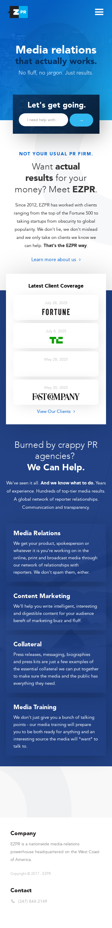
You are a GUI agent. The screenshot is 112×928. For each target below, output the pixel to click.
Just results (78, 72)
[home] (16, 10)
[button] (99, 11)
